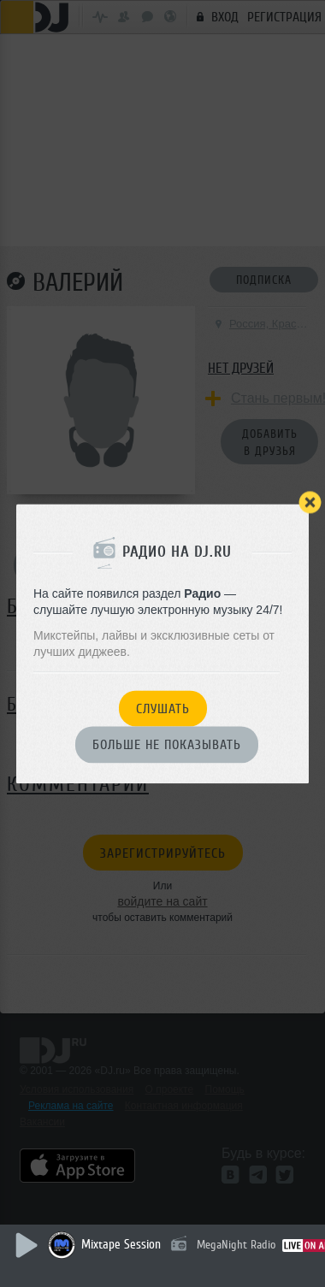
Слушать (163, 709)
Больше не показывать (166, 745)
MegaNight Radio (236, 1244)
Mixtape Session (121, 1244)
